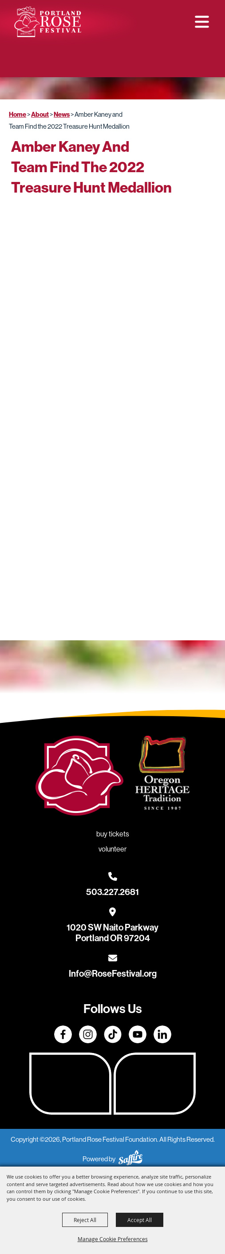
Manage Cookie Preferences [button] (113, 1238)
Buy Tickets (85, 62)
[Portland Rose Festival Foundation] (47, 21)
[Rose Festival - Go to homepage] (79, 777)
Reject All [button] (85, 1219)
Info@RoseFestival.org (113, 973)
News (62, 114)
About (40, 114)
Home (17, 114)
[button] (202, 22)
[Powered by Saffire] (130, 1159)
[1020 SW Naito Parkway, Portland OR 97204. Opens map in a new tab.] (112, 927)
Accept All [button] (139, 1219)
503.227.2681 (112, 892)
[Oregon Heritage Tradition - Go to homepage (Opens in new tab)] (162, 774)
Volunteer (144, 62)
